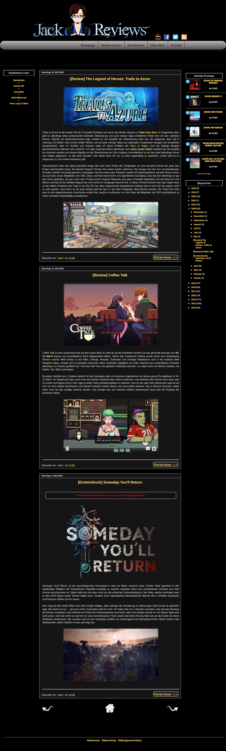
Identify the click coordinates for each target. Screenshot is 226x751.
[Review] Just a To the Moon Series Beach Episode (213, 160)
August (198, 224)
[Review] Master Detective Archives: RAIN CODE (213, 144)
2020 (193, 208)
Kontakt (176, 45)
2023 (193, 196)
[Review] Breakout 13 (213, 96)
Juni (196, 232)
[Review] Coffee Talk (110, 275)
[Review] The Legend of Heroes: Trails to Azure (110, 79)
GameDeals (18, 80)
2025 (193, 188)
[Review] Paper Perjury (213, 112)
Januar (197, 278)
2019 (193, 283)
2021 (193, 204)
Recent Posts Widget (204, 174)
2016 (193, 295)
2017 (193, 291)
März (196, 270)
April (196, 266)
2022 (193, 200)
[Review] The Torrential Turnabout (213, 81)
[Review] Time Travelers (213, 127)
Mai (196, 236)
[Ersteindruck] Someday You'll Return (110, 482)
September (199, 220)
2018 (193, 287)
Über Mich (157, 45)
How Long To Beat (19, 103)
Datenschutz (109, 740)
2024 (193, 192)
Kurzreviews (136, 45)
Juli (196, 228)
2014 (193, 303)
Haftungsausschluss (129, 740)
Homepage (88, 45)
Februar (198, 274)
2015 (193, 299)
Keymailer (19, 92)
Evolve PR (19, 86)
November (199, 216)
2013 (193, 307)
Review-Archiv (111, 45)
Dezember (199, 212)
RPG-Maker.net (19, 97)
